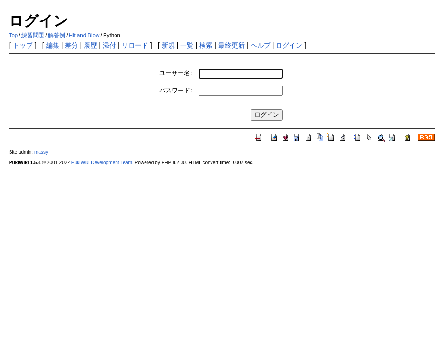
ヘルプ (260, 45)
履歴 (90, 45)
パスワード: (175, 90)
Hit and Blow (84, 35)
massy (41, 152)
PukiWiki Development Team (101, 162)
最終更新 (231, 45)
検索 (205, 45)
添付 (109, 45)
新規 (168, 45)
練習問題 (32, 35)
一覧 (186, 45)
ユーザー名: (175, 73)
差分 (71, 45)
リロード (135, 45)
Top (13, 35)
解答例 (56, 35)
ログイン (289, 45)
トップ (23, 45)
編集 (52, 45)
